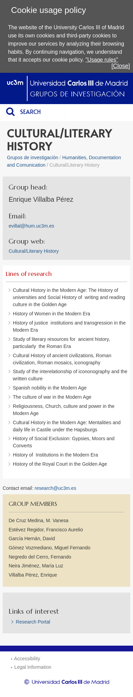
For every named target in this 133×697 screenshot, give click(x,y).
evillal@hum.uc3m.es (31, 226)
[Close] (120, 66)
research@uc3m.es (55, 488)
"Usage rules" (101, 60)
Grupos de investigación (32, 157)
